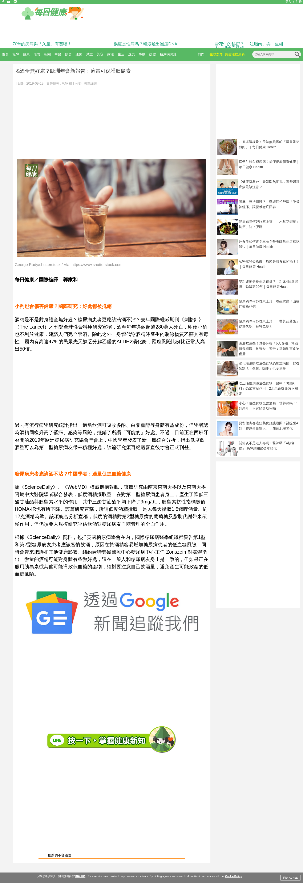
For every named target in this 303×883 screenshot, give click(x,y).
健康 (26, 54)
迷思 (131, 54)
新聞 (47, 54)
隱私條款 (80, 876)
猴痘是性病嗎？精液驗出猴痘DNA (145, 44)
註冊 (299, 1)
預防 (36, 54)
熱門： (203, 54)
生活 (121, 54)
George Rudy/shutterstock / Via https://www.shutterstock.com (68, 265)
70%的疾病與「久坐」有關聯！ (42, 44)
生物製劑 (216, 54)
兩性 (110, 54)
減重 (89, 54)
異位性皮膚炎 (235, 54)
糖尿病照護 (168, 54)
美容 (100, 54)
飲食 (68, 54)
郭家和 (67, 83)
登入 (288, 1)
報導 (15, 54)
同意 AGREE (290, 877)
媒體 (152, 54)
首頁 (5, 54)
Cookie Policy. (233, 876)
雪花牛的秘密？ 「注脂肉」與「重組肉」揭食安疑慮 (249, 46)
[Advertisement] (111, 120)
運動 (79, 54)
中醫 (57, 54)
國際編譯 (90, 83)
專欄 (142, 54)
